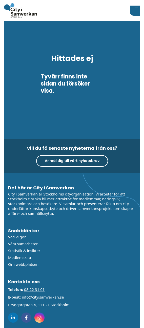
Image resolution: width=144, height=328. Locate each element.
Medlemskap (19, 257)
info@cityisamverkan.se (43, 297)
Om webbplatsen (23, 264)
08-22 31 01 (34, 289)
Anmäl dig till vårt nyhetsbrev (72, 160)
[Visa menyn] (135, 11)
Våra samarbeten (23, 243)
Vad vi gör (17, 236)
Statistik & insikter (24, 250)
